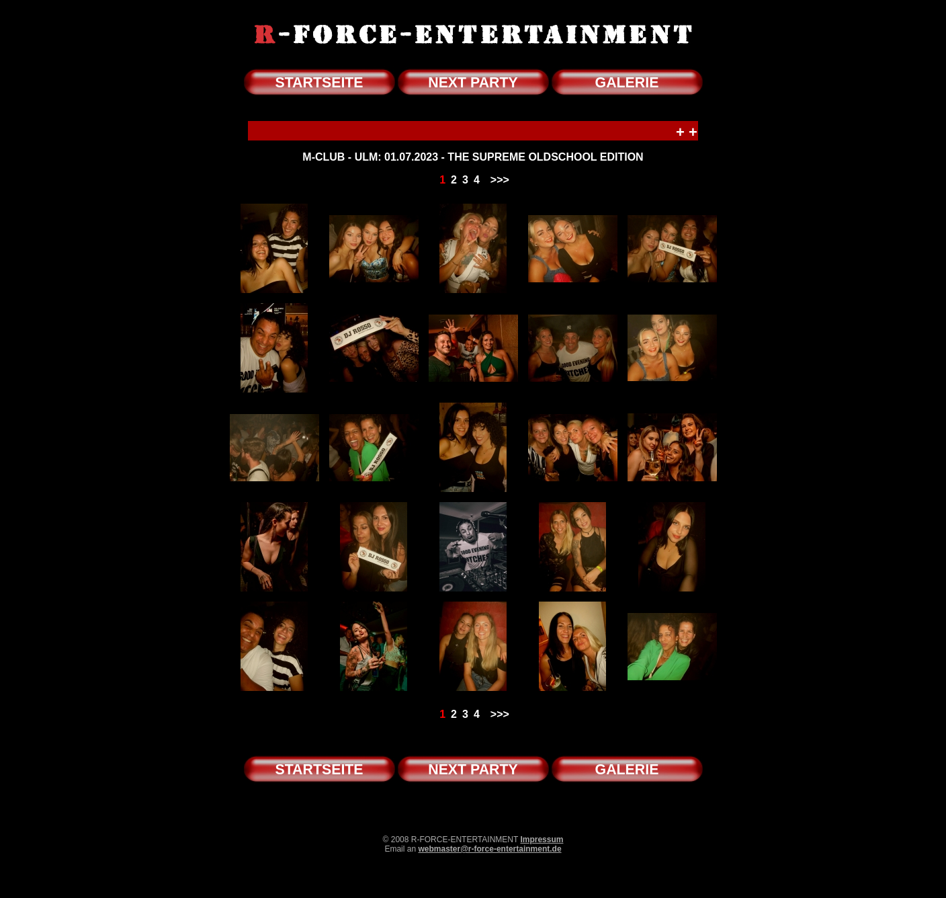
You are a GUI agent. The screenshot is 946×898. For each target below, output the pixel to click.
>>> (499, 180)
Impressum (541, 839)
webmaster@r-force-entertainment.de (489, 849)
